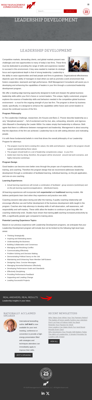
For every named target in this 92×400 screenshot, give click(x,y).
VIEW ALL (54, 341)
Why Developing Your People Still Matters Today (67, 332)
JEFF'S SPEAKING (23, 355)
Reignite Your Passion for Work (60, 325)
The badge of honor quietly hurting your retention (67, 320)
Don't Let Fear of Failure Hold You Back (64, 322)
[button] (88, 4)
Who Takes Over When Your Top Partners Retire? (68, 318)
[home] (18, 5)
